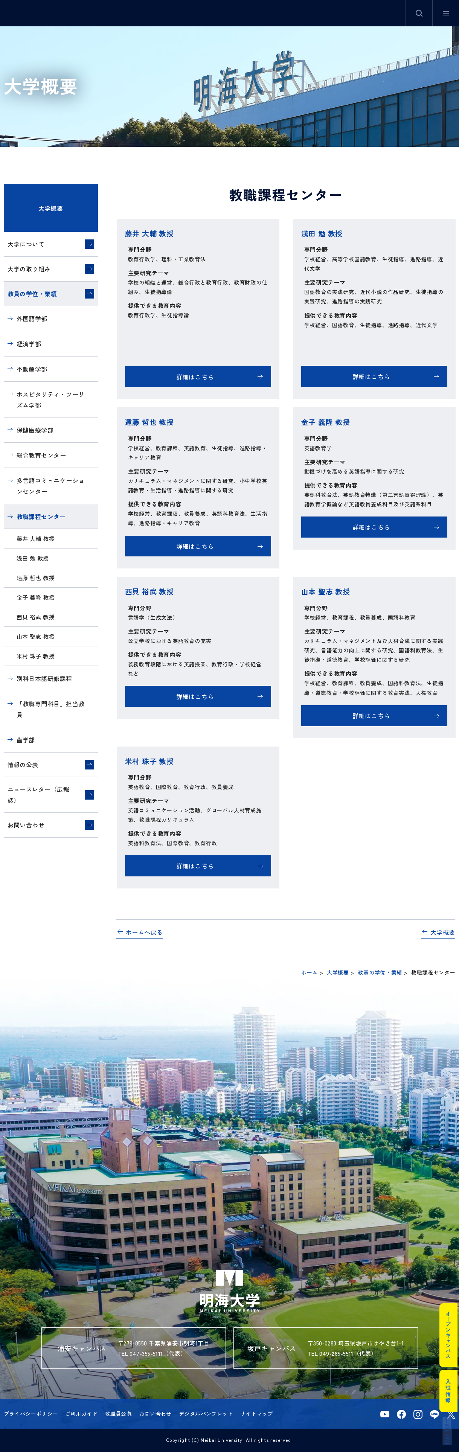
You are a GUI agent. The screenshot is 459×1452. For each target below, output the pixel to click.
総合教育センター (41, 455)
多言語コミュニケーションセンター (51, 486)
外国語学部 (32, 318)
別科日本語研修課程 (44, 678)
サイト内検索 (419, 13)
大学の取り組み (29, 268)
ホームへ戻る (144, 932)
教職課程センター (41, 516)
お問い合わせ (26, 824)
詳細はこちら (195, 376)
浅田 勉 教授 (33, 558)
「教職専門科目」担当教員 (51, 709)
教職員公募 (118, 1413)
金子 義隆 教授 (36, 597)
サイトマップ (256, 1413)
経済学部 (29, 343)
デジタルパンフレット (206, 1413)
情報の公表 (23, 764)
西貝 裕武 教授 (36, 617)
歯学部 (26, 739)
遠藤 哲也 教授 (36, 578)
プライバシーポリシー (31, 1413)
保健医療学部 (35, 429)
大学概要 (50, 208)
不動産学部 (32, 368)
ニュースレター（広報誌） (39, 794)
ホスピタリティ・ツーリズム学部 (51, 400)
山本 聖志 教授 (36, 636)
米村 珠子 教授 (36, 656)
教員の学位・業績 (32, 293)
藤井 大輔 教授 (36, 538)
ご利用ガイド (81, 1413)
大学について (26, 243)
